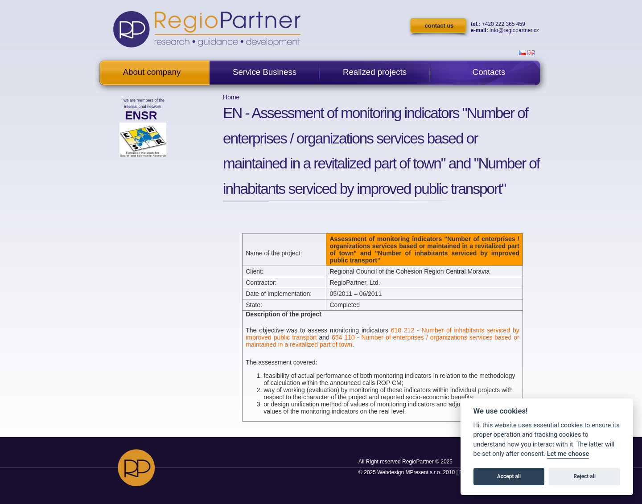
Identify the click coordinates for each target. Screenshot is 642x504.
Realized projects (375, 72)
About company (152, 72)
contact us (439, 25)
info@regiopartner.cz (514, 30)
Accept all (509, 476)
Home (231, 97)
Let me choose (568, 454)
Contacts (489, 72)
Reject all (585, 476)
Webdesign (390, 472)
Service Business (264, 72)
